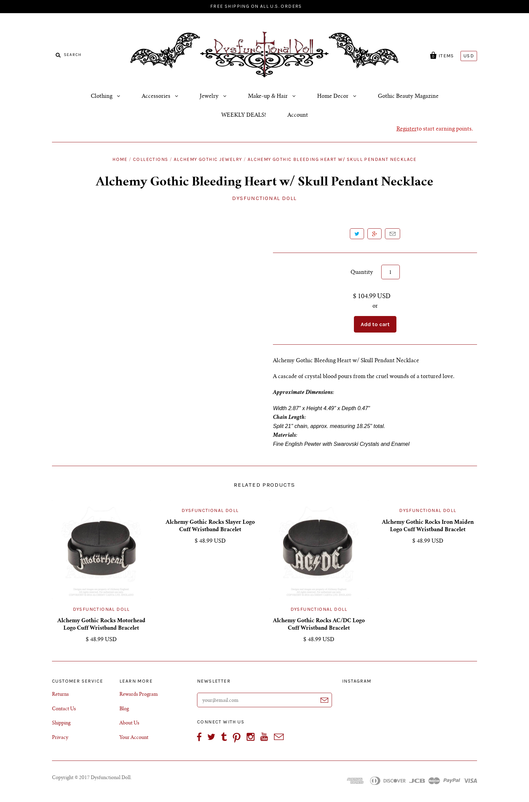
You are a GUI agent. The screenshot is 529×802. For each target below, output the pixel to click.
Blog (124, 709)
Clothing (102, 96)
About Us (129, 723)
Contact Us (64, 709)
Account (297, 115)
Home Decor (333, 96)
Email (392, 233)
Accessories (157, 96)
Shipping (61, 723)
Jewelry (210, 96)
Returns (60, 694)
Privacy (60, 738)
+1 (374, 233)
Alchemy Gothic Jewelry (208, 159)
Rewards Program (138, 694)
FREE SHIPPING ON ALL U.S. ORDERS (256, 6)
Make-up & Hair (268, 96)
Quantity (362, 272)
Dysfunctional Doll (264, 198)
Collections (150, 159)
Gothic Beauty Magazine (408, 96)
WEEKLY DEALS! (243, 115)
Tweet (357, 233)
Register (406, 129)
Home (120, 159)
